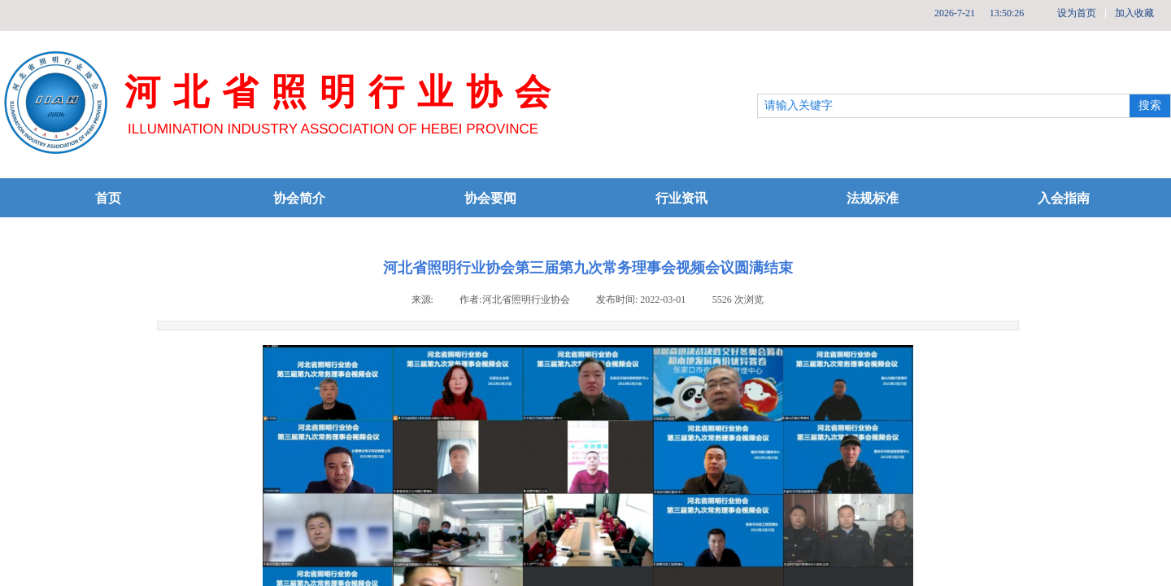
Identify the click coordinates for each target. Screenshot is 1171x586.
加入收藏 (1134, 13)
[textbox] (944, 105)
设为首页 (1076, 13)
